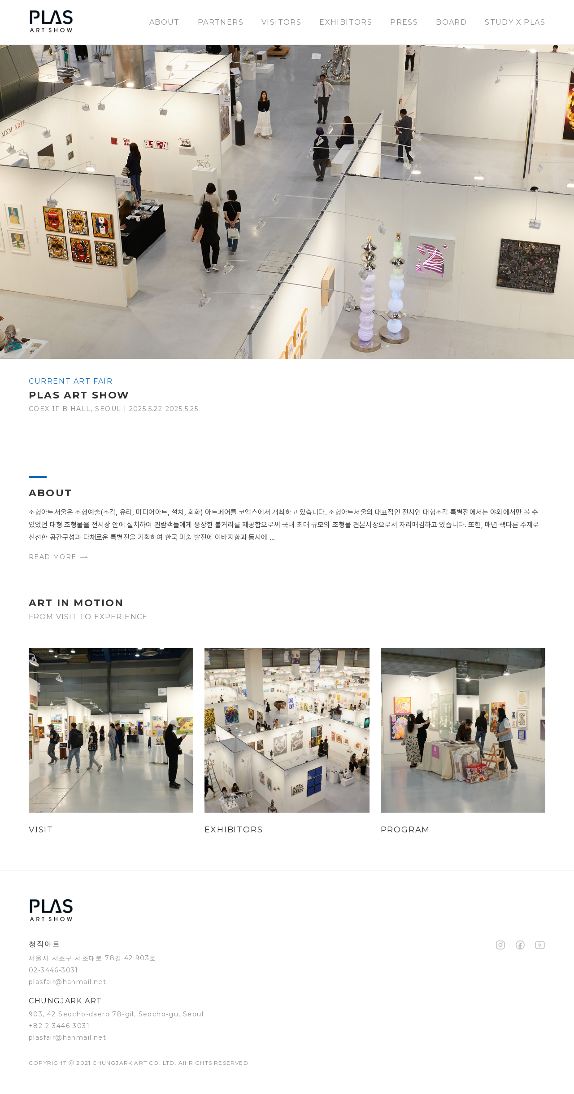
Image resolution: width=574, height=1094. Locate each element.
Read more (58, 557)
